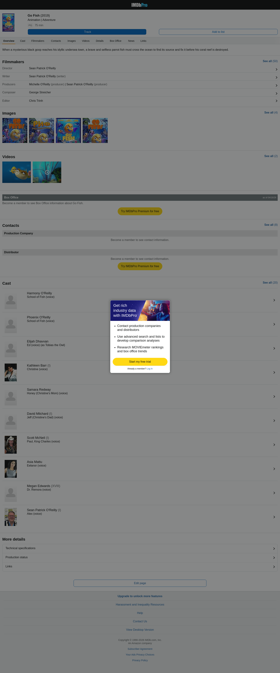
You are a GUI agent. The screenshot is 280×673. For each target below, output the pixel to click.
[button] (140, 362)
